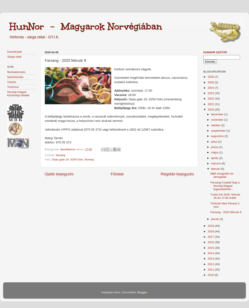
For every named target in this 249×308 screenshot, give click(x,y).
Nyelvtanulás (15, 77)
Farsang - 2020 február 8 (225, 212)
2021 (211, 104)
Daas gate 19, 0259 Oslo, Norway (73, 159)
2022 (211, 98)
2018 (211, 231)
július (214, 141)
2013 (211, 258)
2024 (211, 87)
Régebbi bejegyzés (177, 174)
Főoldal (117, 174)
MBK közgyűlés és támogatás (221, 175)
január (215, 219)
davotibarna (68, 149)
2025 (211, 82)
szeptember (218, 130)
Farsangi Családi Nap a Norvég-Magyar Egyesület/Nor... (225, 186)
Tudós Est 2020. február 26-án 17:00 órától (225, 196)
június (215, 147)
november (217, 119)
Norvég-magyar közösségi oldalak (18, 93)
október (216, 125)
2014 (211, 253)
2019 (211, 225)
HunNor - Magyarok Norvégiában (85, 26)
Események (14, 51)
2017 (211, 236)
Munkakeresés (16, 72)
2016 (211, 242)
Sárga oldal (14, 56)
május (215, 152)
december (217, 114)
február (216, 168)
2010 (211, 274)
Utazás (11, 82)
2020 (211, 109)
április (215, 158)
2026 (211, 76)
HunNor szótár (215, 52)
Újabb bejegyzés (59, 174)
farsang (60, 155)
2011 (211, 269)
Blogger (142, 292)
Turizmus (13, 87)
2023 (211, 93)
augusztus (218, 136)
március (216, 163)
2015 (211, 247)
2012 (211, 264)
